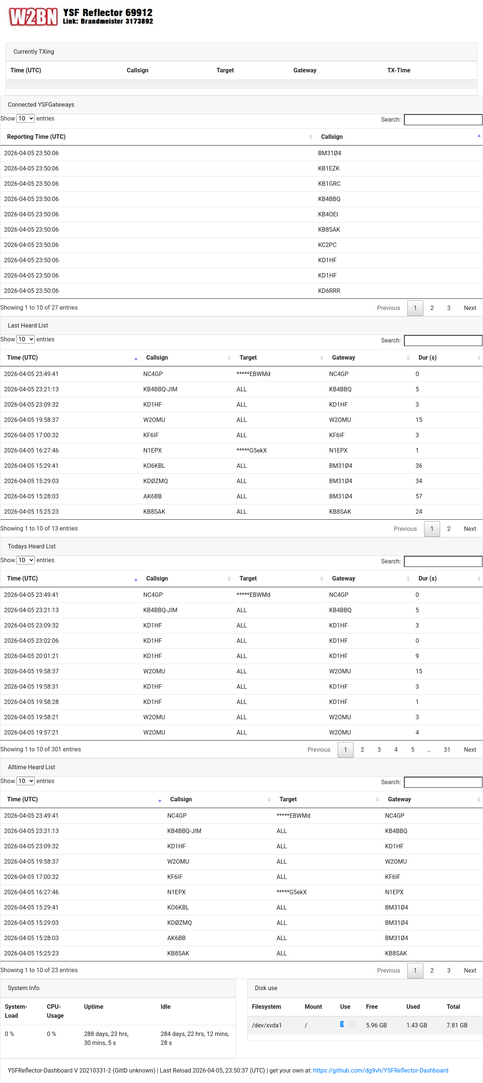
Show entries (27, 118)
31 (447, 749)
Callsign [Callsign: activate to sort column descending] (332, 136)
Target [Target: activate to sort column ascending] (248, 357)
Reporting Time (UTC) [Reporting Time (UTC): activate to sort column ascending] (36, 136)
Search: (432, 119)
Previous (388, 308)
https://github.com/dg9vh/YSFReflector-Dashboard (381, 1070)
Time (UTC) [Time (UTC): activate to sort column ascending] (22, 357)
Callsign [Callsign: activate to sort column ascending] (157, 357)
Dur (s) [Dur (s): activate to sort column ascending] (427, 357)
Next (470, 308)
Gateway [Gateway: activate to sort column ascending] (343, 357)
